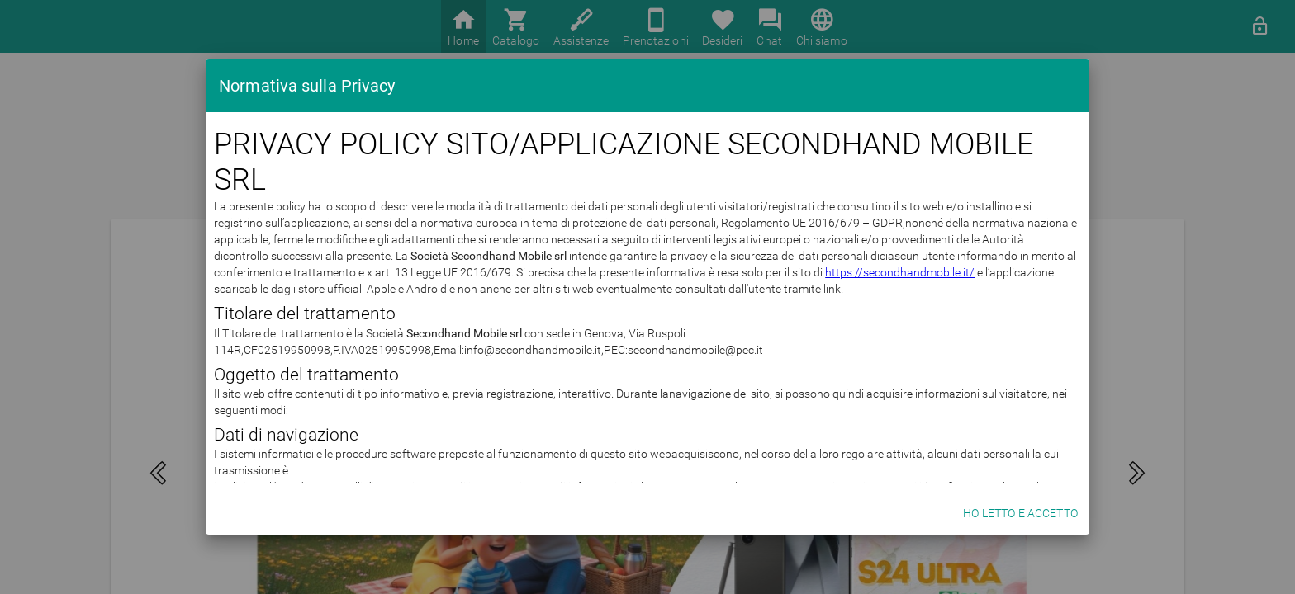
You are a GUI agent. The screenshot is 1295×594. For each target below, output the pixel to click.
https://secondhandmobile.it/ (625, 305)
